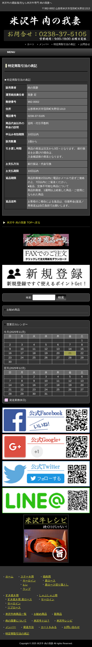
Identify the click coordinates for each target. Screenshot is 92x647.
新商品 (58, 613)
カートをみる (49, 627)
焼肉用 (47, 576)
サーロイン (29, 580)
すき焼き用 (12, 595)
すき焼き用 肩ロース (19, 599)
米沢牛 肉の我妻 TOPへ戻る (23, 222)
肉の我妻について (15, 620)
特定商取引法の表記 (64, 44)
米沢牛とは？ (42, 620)
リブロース (14, 607)
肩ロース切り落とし (57, 584)
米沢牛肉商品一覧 (15, 613)
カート (30, 44)
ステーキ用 (27, 576)
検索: (29, 297)
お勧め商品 (40, 613)
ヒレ (25, 584)
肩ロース (50, 580)
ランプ (27, 588)
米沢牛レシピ (64, 620)
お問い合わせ (72, 627)
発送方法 (28, 627)
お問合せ (85, 44)
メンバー (44, 44)
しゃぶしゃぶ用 (48, 595)
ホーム (9, 576)
